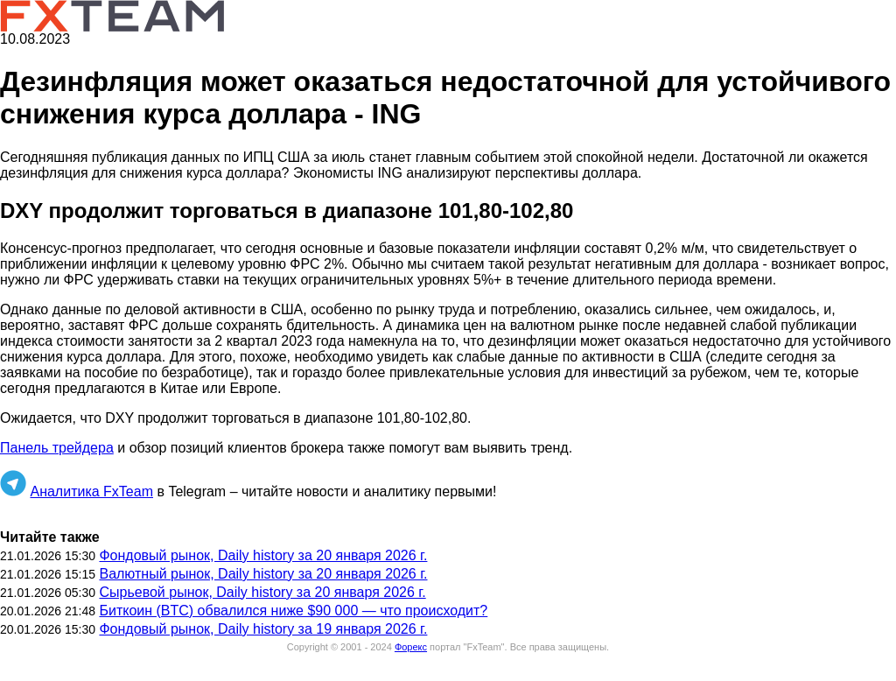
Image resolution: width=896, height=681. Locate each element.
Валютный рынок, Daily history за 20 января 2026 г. (263, 573)
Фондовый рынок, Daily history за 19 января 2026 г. (263, 628)
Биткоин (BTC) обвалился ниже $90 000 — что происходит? (293, 610)
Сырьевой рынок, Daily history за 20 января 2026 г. (262, 592)
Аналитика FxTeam (91, 491)
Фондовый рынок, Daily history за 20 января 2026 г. (263, 555)
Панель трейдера (57, 447)
